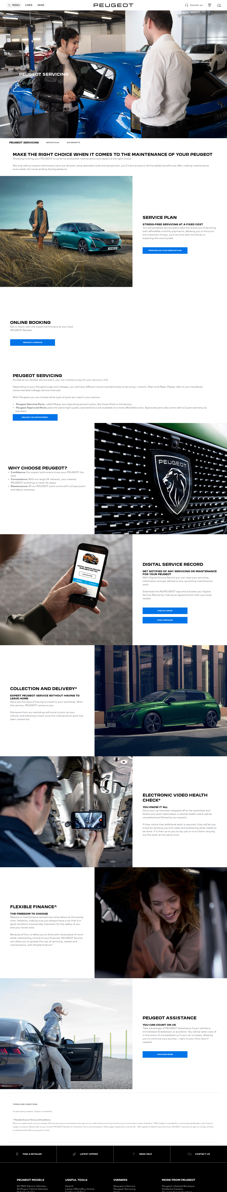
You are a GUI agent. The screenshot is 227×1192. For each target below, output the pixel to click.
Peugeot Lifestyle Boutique (178, 1186)
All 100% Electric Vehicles (31, 1186)
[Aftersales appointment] (219, 5)
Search (69, 1186)
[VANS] (40, 5)
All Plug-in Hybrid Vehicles (32, 1189)
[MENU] (14, 5)
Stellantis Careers (172, 1189)
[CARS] (28, 5)
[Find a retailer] (209, 5)
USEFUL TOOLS (76, 1179)
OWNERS (120, 1179)
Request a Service (124, 1186)
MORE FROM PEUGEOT (178, 1179)
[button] (193, 5)
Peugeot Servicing (125, 1189)
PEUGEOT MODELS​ (30, 1179)
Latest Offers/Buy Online (79, 1189)
